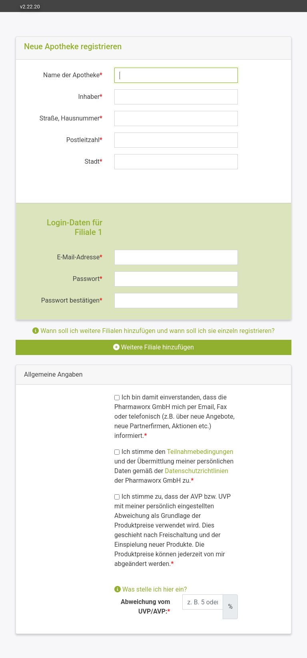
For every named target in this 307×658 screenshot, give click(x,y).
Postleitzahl (83, 140)
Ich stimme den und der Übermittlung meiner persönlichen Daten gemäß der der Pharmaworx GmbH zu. (173, 466)
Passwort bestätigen (70, 300)
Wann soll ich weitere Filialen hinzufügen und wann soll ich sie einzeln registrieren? (153, 331)
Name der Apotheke (71, 75)
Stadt (92, 161)
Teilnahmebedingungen (200, 451)
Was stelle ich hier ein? (150, 589)
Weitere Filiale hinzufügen (153, 347)
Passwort (86, 279)
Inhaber (89, 96)
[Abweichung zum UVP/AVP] (202, 602)
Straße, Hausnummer (70, 118)
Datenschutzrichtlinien (196, 471)
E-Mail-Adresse (78, 257)
